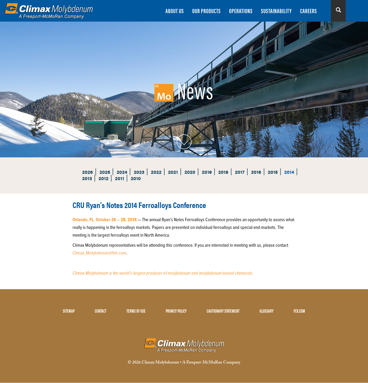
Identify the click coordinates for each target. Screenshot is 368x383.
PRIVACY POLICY (176, 310)
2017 (240, 171)
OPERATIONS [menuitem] (241, 10)
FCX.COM (299, 310)
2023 (139, 171)
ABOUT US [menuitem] (174, 10)
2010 (136, 178)
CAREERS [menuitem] (308, 10)
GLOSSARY (266, 310)
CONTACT (100, 310)
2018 (223, 171)
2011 (119, 178)
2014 (289, 171)
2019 (207, 171)
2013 (87, 178)
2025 (105, 171)
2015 (273, 171)
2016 (256, 171)
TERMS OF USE (136, 310)
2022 (156, 171)
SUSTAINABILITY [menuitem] (276, 10)
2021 (173, 171)
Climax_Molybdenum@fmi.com (99, 253)
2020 (189, 171)
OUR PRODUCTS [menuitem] (206, 10)
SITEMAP (69, 310)
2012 (103, 178)
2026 (87, 171)
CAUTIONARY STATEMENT (223, 310)
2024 (122, 171)
